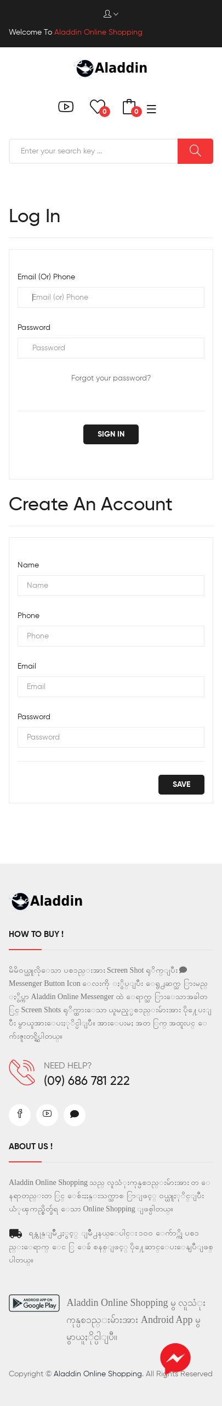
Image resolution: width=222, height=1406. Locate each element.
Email (27, 666)
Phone (28, 616)
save (181, 785)
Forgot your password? (111, 378)
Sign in (111, 434)
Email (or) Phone (46, 277)
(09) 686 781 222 (87, 1082)
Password (34, 328)
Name (28, 565)
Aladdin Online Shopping (98, 1374)
